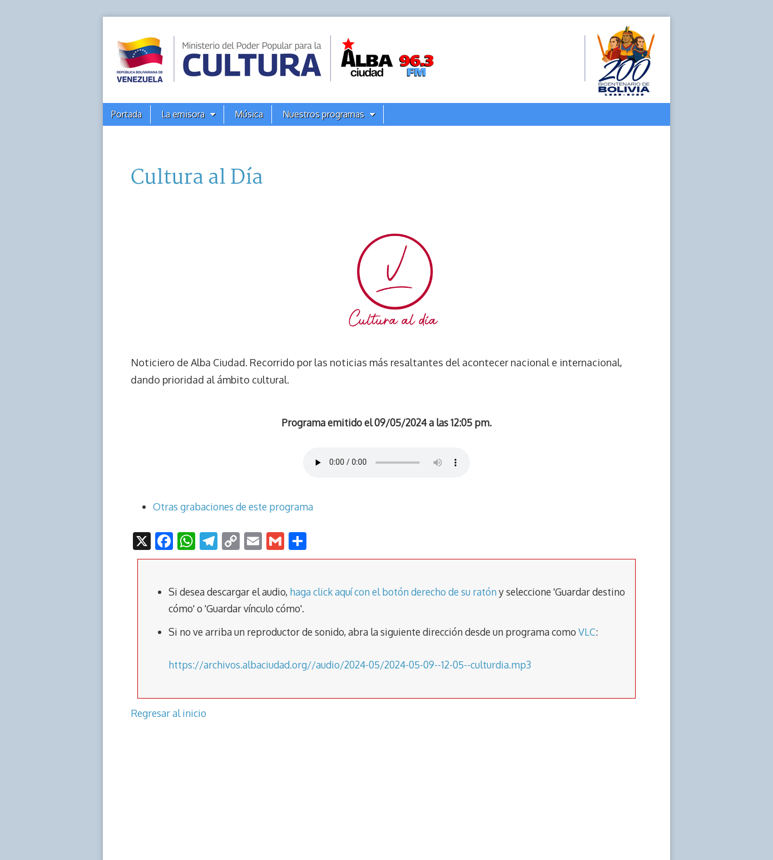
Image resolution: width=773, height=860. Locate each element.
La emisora (183, 114)
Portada (126, 114)
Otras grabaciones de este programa (233, 506)
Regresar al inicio (168, 713)
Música (249, 114)
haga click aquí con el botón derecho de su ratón (393, 592)
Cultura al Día (197, 178)
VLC (587, 632)
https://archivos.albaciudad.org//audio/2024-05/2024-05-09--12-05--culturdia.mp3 (350, 664)
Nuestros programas (323, 114)
